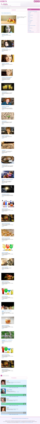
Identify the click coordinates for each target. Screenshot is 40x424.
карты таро (3, 14)
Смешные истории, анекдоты (31, 25)
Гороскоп (29, 16)
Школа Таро (29, 30)
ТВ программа (24, 418)
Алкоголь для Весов (5, 369)
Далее (18, 18)
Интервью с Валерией (5, 135)
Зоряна (7, 407)
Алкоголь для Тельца (5, 281)
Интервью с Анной (5, 48)
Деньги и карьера (30, 17)
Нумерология (29, 21)
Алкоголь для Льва (5, 208)
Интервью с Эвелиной (5, 63)
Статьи (27, 418)
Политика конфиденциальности (29, 422)
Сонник (29, 26)
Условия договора (21, 422)
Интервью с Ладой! (5, 34)
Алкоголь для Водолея (5, 325)
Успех (28, 29)
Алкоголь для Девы (5, 252)
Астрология (4, 150)
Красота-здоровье (30, 20)
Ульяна (7, 380)
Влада (7, 398)
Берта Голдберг (9, 389)
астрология (6, 14)
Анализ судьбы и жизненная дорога (32, 11)
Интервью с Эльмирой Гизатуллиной (5, 107)
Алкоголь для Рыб (5, 296)
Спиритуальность (11, 14)
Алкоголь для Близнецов (6, 223)
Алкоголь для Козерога (5, 354)
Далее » (3, 36)
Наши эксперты (16, 418)
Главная (13, 418)
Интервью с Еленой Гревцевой (7, 77)
